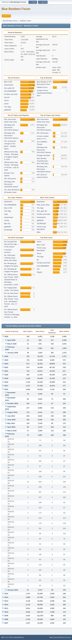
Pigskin (39, 272)
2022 (6, 367)
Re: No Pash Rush (11, 293)
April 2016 (11, 427)
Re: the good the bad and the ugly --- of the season (11, 244)
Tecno (6, 100)
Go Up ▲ (68, 637)
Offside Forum (42, 87)
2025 (6, 356)
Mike (38, 232)
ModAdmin (8, 202)
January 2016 (12, 590)
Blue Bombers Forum (16, 9)
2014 (6, 597)
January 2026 (12, 353)
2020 (6, 375)
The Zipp (7, 107)
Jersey (6, 220)
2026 (6, 336)
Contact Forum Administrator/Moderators (44, 93)
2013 (6, 601)
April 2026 (11, 340)
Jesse (6, 104)
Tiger (6, 214)
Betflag (55, 59)
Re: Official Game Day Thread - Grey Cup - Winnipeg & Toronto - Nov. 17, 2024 (11, 301)
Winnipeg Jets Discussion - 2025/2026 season (11, 184)
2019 (6, 378)
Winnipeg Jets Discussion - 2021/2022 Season (11, 135)
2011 (6, 608)
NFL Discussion (10, 179)
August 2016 (12, 412)
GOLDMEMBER (10, 91)
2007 (6, 623)
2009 (6, 616)
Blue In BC (8, 82)
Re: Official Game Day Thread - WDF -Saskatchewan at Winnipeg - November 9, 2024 (11, 280)
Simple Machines (18, 637)
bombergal (8, 230)
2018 (6, 382)
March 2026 (12, 344)
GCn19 (7, 97)
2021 (6, 371)
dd (38, 260)
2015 (6, 594)
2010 (6, 612)
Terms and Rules (59, 637)
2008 (6, 619)
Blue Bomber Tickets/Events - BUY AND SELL (43, 160)
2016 (6, 389)
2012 (6, 605)
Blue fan (7, 223)
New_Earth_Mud (43, 205)
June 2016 (11, 420)
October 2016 (12, 403)
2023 (6, 364)
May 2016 (11, 423)
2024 (6, 360)
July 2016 (11, 416)
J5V (38, 269)
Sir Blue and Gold (10, 94)
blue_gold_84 (9, 88)
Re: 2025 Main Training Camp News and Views (10, 257)
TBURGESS (41, 223)
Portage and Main (43, 155)
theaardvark (8, 85)
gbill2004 (7, 110)
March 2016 (12, 431)
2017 (6, 386)
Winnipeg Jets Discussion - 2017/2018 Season (11, 127)
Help (51, 637)
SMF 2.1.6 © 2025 (6, 637)
